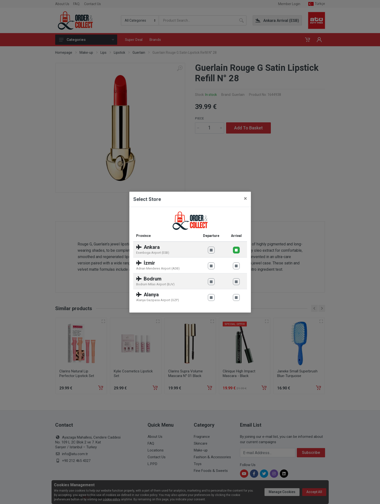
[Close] (245, 198)
